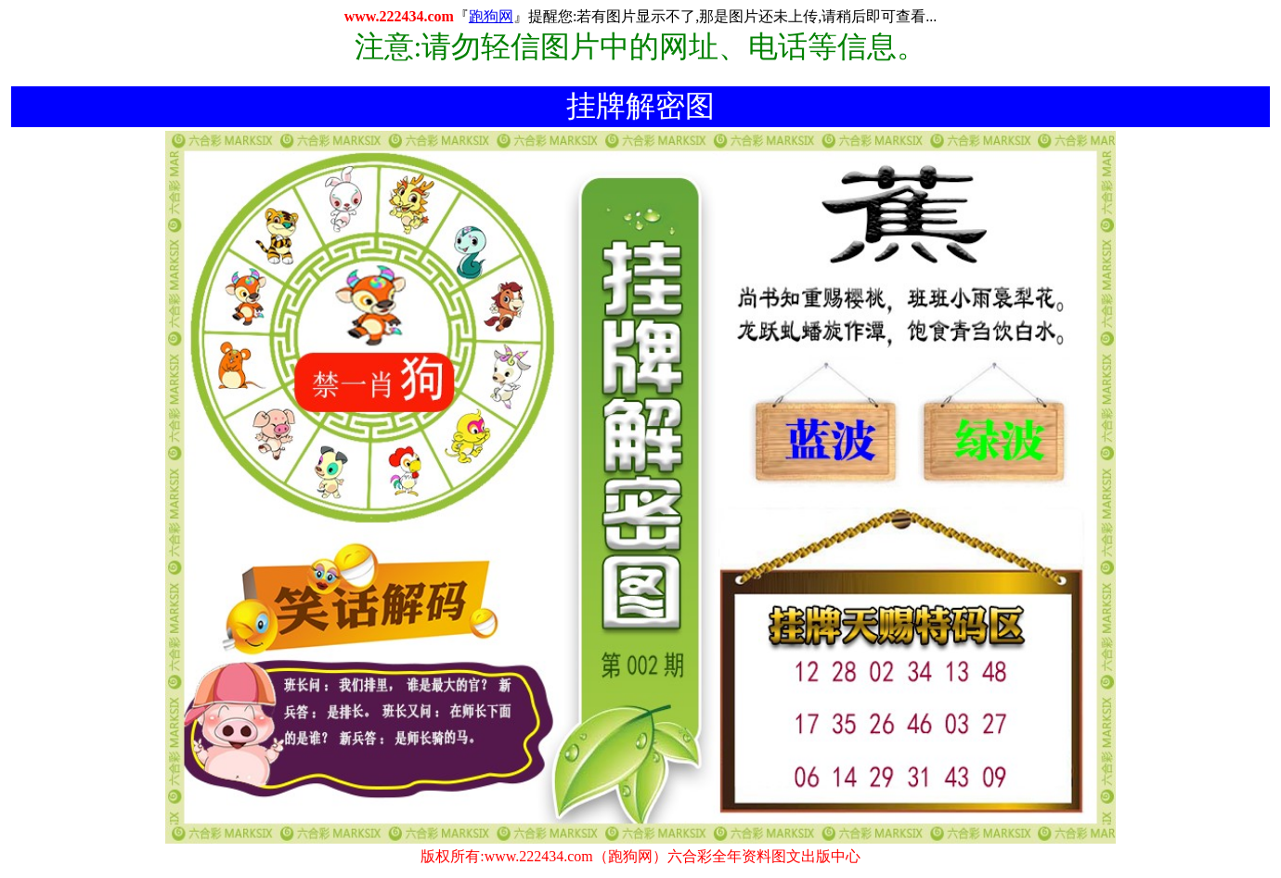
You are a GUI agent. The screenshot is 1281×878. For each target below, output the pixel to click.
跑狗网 (491, 16)
